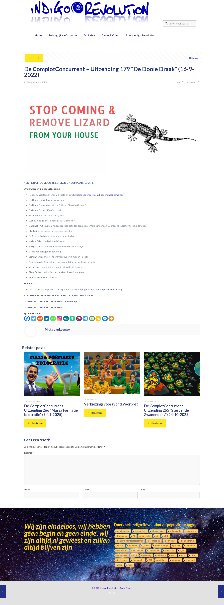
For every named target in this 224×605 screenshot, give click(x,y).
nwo (173, 555)
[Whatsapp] (53, 318)
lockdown (161, 555)
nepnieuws (170, 541)
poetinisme (154, 550)
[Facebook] (27, 318)
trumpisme (122, 536)
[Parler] (79, 318)
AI (134, 536)
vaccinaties (138, 550)
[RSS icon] (114, 593)
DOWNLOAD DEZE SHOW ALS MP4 (43, 307)
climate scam (158, 531)
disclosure (122, 550)
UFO (166, 536)
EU (150, 560)
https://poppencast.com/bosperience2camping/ (98, 194)
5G (157, 536)
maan (119, 565)
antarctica (169, 550)
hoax (130, 565)
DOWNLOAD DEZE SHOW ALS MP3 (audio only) (50, 301)
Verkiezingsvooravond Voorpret (111, 404)
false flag (146, 555)
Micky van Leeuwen (58, 329)
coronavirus (140, 531)
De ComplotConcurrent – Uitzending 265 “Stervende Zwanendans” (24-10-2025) (167, 410)
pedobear (190, 546)
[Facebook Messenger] (105, 318)
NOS (135, 555)
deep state (122, 555)
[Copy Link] (98, 318)
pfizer (193, 555)
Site (143, 489)
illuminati (190, 560)
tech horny (122, 560)
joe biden (133, 546)
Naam (28, 489)
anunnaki (176, 560)
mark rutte (145, 536)
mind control (123, 531)
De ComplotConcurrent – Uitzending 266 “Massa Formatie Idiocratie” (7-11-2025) (51, 410)
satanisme (191, 531)
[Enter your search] (179, 23)
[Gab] (72, 318)
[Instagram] (59, 318)
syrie (182, 550)
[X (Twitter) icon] (110, 593)
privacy (176, 546)
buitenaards (175, 531)
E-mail (86, 489)
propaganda (154, 541)
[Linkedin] (46, 318)
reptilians (161, 560)
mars (183, 555)
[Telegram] (85, 318)
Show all (194, 57)
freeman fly (138, 560)
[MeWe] (66, 318)
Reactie (29, 452)
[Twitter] (33, 318)
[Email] (92, 318)
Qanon (146, 546)
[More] (111, 318)
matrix (120, 546)
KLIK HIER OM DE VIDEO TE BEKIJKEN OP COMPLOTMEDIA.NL (58, 182)
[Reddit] (40, 318)
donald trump (187, 541)
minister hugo (161, 546)
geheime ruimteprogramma (130, 541)
